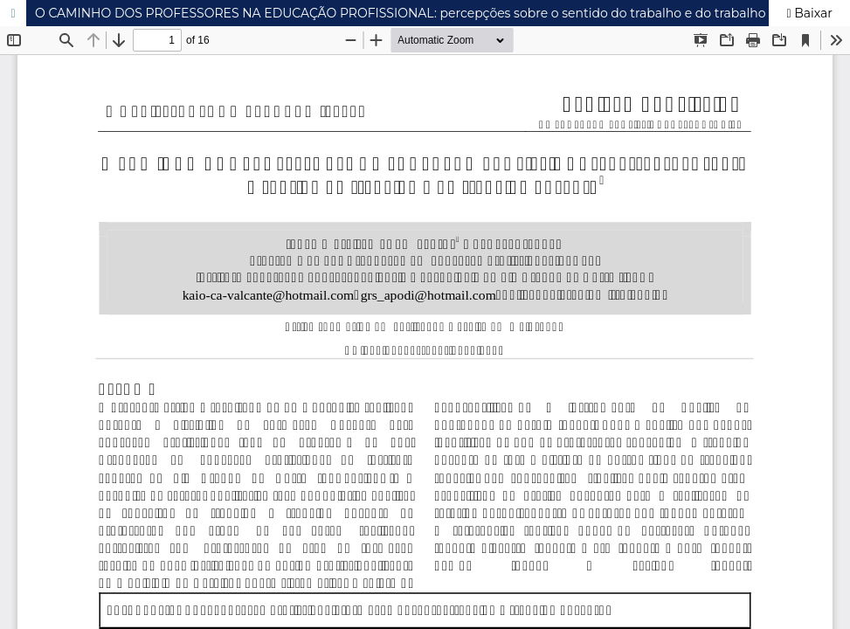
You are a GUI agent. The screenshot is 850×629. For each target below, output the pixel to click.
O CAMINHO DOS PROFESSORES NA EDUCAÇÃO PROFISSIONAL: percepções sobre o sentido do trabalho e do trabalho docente (427, 13)
